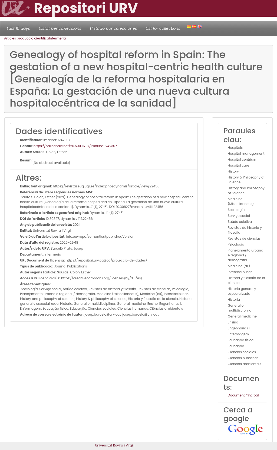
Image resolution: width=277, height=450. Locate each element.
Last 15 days (18, 28)
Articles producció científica (26, 38)
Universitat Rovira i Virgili (114, 445)
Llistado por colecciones (113, 28)
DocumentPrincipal (243, 395)
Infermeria (57, 38)
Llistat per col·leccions (60, 28)
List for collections (163, 28)
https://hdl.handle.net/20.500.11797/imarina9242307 (75, 146)
